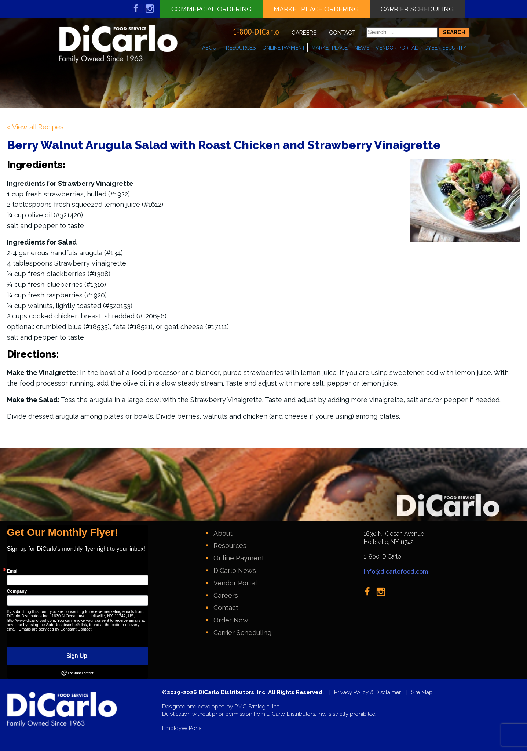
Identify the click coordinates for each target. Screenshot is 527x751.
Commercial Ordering (211, 9)
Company (17, 591)
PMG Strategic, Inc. (257, 707)
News (361, 48)
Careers (304, 32)
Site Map (422, 692)
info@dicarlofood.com (396, 571)
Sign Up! (77, 656)
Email (13, 571)
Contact (342, 32)
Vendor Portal (397, 48)
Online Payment (283, 48)
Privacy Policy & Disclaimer (367, 692)
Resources (241, 48)
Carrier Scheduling (417, 9)
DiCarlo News (234, 570)
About (211, 48)
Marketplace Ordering (316, 9)
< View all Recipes (35, 127)
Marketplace (329, 48)
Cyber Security (445, 48)
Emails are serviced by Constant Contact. (56, 629)
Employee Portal (182, 728)
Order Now (230, 620)
